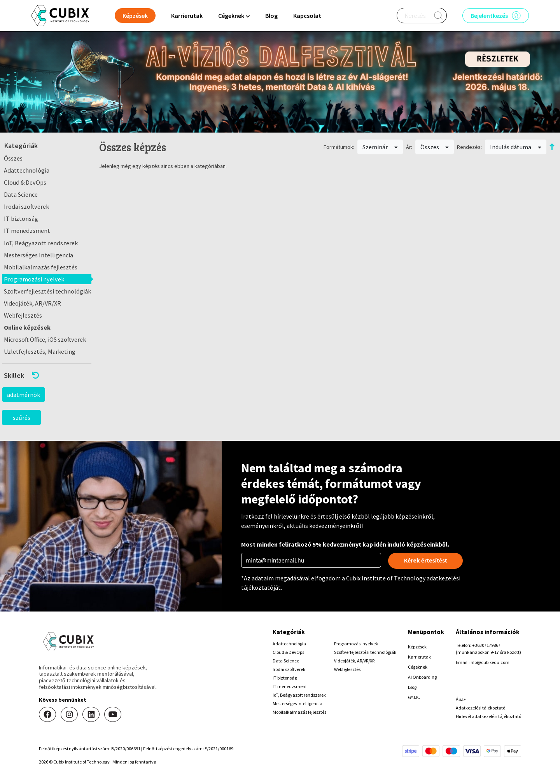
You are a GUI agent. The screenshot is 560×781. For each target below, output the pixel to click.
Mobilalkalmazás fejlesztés (40, 267)
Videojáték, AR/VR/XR (32, 303)
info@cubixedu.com (489, 662)
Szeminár (380, 147)
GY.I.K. (414, 697)
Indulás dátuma (515, 147)
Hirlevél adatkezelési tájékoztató (488, 716)
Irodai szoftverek (26, 206)
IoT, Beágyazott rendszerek (41, 243)
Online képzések (27, 327)
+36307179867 (486, 645)
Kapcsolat (307, 15)
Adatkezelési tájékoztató (480, 708)
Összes (13, 158)
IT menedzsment (27, 230)
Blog (271, 15)
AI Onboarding (422, 677)
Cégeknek (417, 667)
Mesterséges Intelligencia (38, 255)
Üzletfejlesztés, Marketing (39, 351)
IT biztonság (21, 218)
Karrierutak (187, 15)
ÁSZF (461, 699)
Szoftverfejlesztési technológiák (47, 291)
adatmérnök (23, 394)
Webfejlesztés (23, 315)
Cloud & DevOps (25, 182)
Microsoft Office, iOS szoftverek (45, 339)
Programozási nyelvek (34, 279)
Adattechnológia (26, 170)
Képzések (417, 647)
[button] (46, 375)
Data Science (21, 194)
